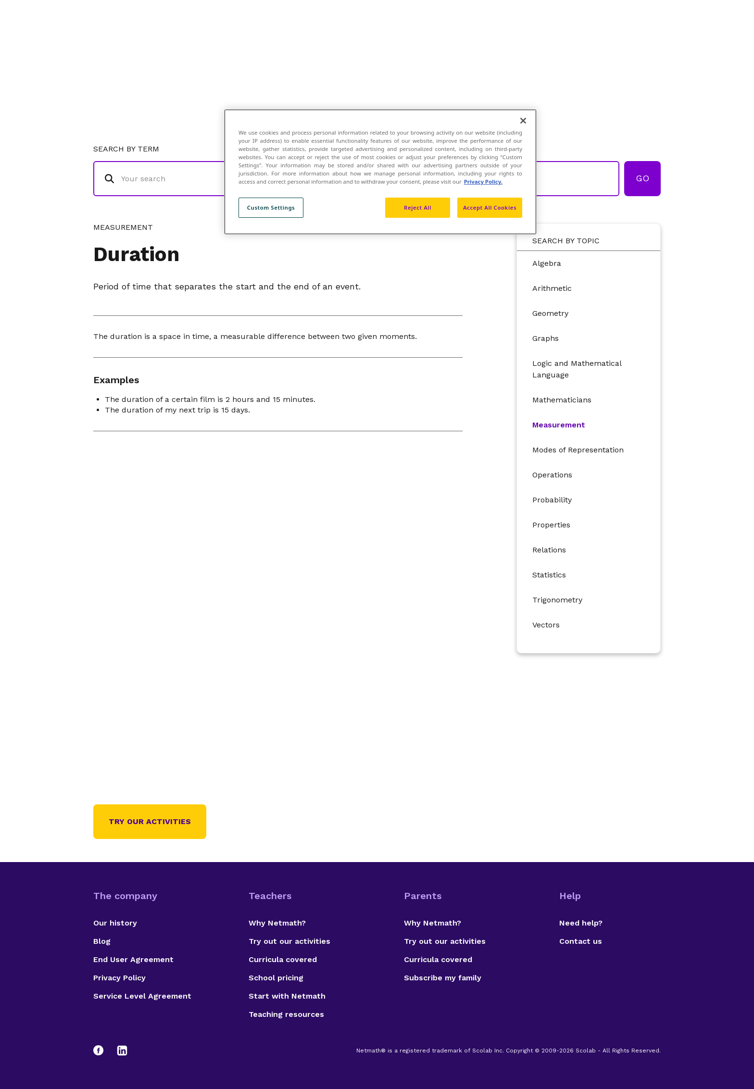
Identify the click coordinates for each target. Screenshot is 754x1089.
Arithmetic (552, 288)
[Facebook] (103, 1050)
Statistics (549, 574)
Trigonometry (557, 599)
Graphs (545, 338)
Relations (549, 549)
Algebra (546, 263)
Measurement (558, 424)
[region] (380, 172)
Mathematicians (561, 399)
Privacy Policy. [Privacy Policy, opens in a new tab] (483, 181)
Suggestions (580, 45)
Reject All (417, 207)
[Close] (523, 120)
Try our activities (150, 821)
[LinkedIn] (122, 1050)
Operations (552, 474)
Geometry (550, 313)
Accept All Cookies (489, 207)
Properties (551, 524)
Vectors (546, 624)
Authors (518, 45)
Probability (552, 499)
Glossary (465, 45)
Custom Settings (271, 207)
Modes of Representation (578, 449)
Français (641, 45)
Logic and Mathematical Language (576, 369)
